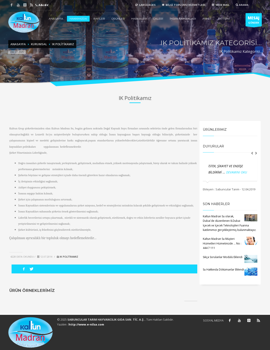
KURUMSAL (39, 44)
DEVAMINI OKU (236, 172)
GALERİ (158, 18)
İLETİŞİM (224, 18)
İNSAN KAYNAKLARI (183, 18)
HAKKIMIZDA (78, 18)
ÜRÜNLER (118, 18)
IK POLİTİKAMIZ (63, 44)
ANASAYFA (56, 18)
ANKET (207, 18)
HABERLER (138, 18)
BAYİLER (99, 18)
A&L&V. (43, 5)
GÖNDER (254, 20)
